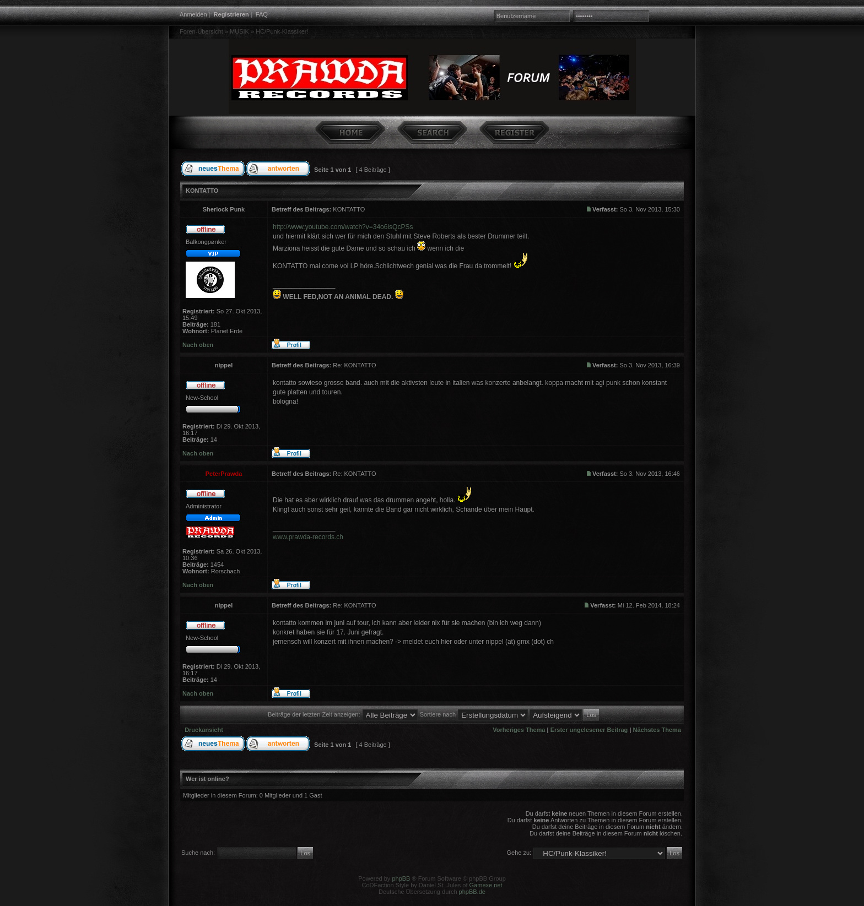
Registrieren (231, 14)
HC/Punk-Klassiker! (282, 31)
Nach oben (197, 344)
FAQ (262, 14)
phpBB (401, 878)
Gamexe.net (486, 885)
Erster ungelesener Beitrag (589, 729)
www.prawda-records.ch (308, 537)
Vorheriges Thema (519, 729)
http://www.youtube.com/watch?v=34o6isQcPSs (343, 227)
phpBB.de (472, 891)
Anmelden (193, 14)
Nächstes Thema (657, 729)
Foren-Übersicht (201, 31)
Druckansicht (204, 729)
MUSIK (239, 31)
